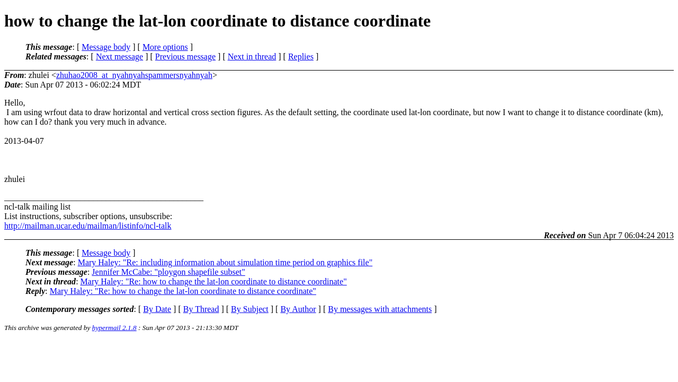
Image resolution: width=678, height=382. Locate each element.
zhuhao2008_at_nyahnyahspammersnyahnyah (134, 75)
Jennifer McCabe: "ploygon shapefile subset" (168, 271)
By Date (157, 309)
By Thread (201, 309)
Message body (106, 46)
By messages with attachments (380, 309)
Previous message (185, 56)
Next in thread (252, 56)
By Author (298, 309)
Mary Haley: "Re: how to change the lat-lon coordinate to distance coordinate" (214, 281)
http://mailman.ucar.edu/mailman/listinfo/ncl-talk (87, 225)
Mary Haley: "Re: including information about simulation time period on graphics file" (225, 262)
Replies (301, 56)
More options (165, 46)
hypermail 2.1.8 (114, 328)
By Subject (250, 309)
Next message (119, 56)
